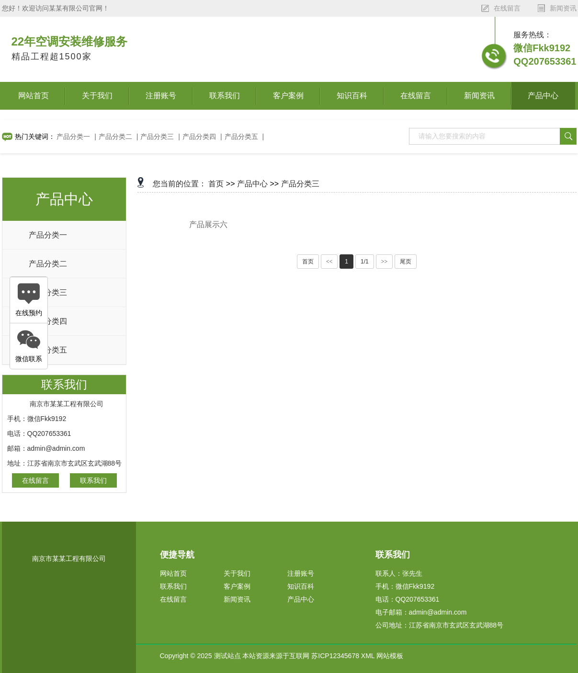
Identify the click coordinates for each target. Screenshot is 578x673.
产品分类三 (157, 136)
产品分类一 (73, 136)
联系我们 (224, 95)
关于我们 (97, 95)
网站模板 (389, 656)
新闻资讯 (479, 95)
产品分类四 (199, 136)
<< (329, 261)
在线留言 (415, 95)
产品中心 (543, 95)
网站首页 (33, 95)
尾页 (405, 261)
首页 (216, 184)
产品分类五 (241, 136)
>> (384, 261)
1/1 (365, 261)
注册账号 (161, 95)
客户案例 (288, 95)
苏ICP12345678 (335, 656)
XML (367, 656)
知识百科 (352, 95)
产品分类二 (115, 136)
